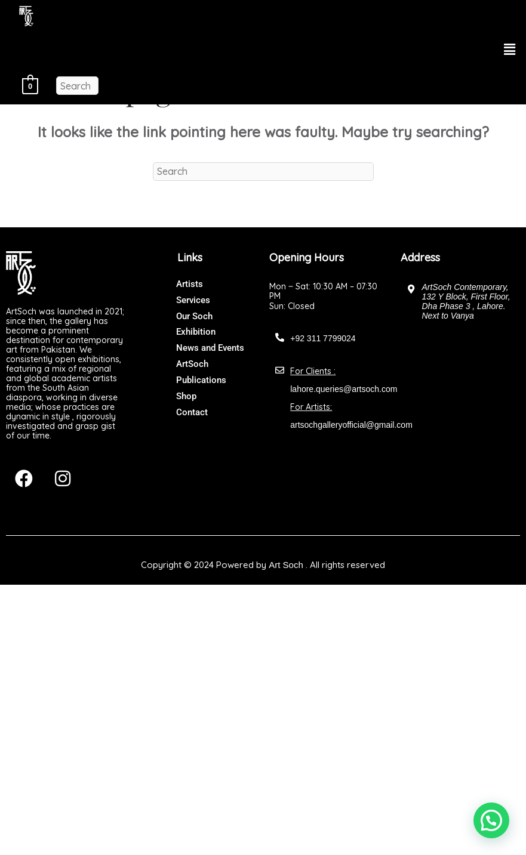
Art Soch (286, 565)
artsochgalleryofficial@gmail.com (351, 425)
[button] (510, 49)
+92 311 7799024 (322, 338)
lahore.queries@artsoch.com (343, 389)
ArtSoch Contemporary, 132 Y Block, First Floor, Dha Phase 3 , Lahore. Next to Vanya (466, 301)
